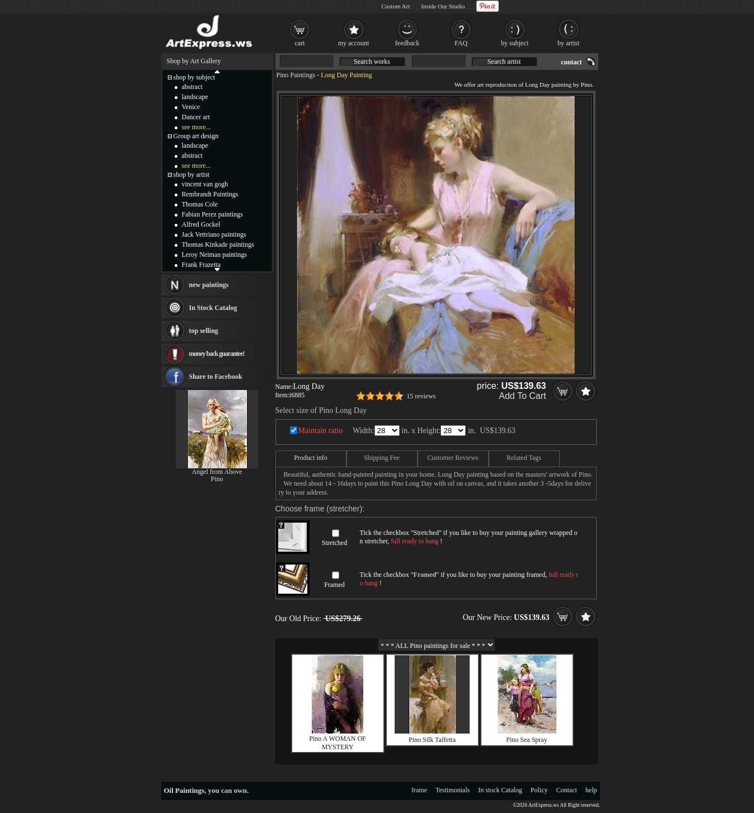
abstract (192, 87)
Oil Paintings (184, 790)
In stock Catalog (500, 790)
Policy (539, 790)
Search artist (504, 61)
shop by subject (195, 77)
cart (300, 43)
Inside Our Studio (443, 6)
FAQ (461, 43)
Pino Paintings (296, 75)
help (591, 790)
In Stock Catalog (213, 308)
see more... (196, 127)
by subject (514, 43)
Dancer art (196, 117)
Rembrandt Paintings (210, 194)
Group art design (196, 136)
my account (353, 43)
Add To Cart (522, 396)
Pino (216, 479)
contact (571, 62)
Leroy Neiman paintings (214, 255)
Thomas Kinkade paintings (218, 244)
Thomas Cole (200, 204)
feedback (407, 43)
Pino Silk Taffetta (432, 740)
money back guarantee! (217, 354)
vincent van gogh (205, 184)
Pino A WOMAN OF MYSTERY (337, 743)
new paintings (209, 285)
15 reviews (420, 396)
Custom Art (395, 6)
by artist (568, 43)
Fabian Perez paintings (212, 214)
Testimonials (452, 790)
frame (419, 790)
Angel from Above (217, 472)
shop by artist (192, 174)
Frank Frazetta (201, 265)
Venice (191, 107)
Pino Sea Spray (526, 740)
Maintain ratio (320, 430)
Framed (334, 585)
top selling (203, 331)
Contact (566, 790)
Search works (372, 61)
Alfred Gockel (201, 224)
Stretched (334, 543)
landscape (195, 97)
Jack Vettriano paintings (214, 234)
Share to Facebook (215, 376)
